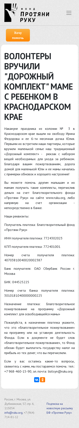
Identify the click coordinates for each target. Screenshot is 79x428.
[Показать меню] (69, 13)
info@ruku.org (13, 413)
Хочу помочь (18, 35)
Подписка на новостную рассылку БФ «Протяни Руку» (60, 408)
